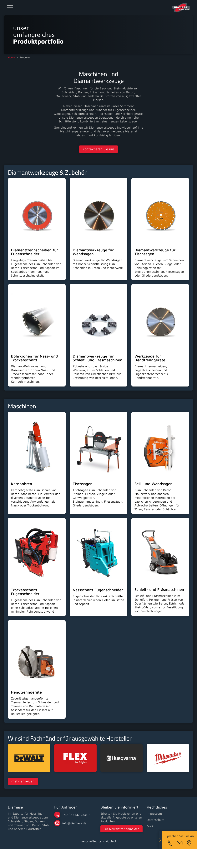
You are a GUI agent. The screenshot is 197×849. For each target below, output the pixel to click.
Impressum (154, 813)
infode (74, 823)
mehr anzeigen (22, 781)
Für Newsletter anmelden (121, 829)
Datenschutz (155, 819)
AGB (150, 826)
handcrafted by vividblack (98, 841)
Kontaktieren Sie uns (98, 149)
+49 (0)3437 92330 (75, 814)
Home (11, 57)
